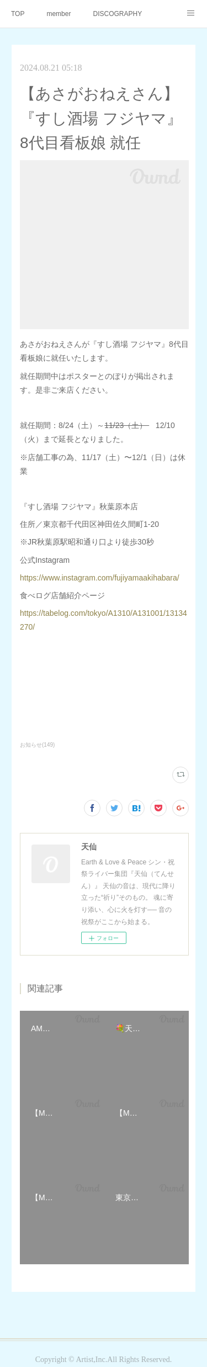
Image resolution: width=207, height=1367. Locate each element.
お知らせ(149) (37, 745)
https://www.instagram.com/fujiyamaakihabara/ (99, 577)
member (58, 14)
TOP (17, 14)
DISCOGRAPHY (117, 14)
